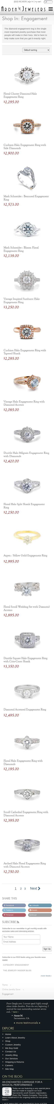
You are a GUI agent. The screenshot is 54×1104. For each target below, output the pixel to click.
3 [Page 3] (25, 888)
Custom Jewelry (13, 1044)
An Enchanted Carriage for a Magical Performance (22, 1083)
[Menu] (51, 9)
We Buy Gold (11, 1048)
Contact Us (10, 1051)
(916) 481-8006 (20, 2)
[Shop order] (36, 50)
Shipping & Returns (14, 1062)
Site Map (9, 1069)
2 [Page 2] (21, 888)
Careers (9, 1065)
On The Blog (12, 1076)
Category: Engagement (16, 965)
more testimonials (27, 1022)
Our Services (11, 1058)
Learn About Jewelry (15, 1037)
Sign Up (47, 949)
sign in (30, 2)
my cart (38, 2)
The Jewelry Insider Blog (17, 970)
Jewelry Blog (11, 1055)
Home (8, 1034)
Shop (7, 1041)
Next (35, 888)
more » (15, 1011)
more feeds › (46, 976)
